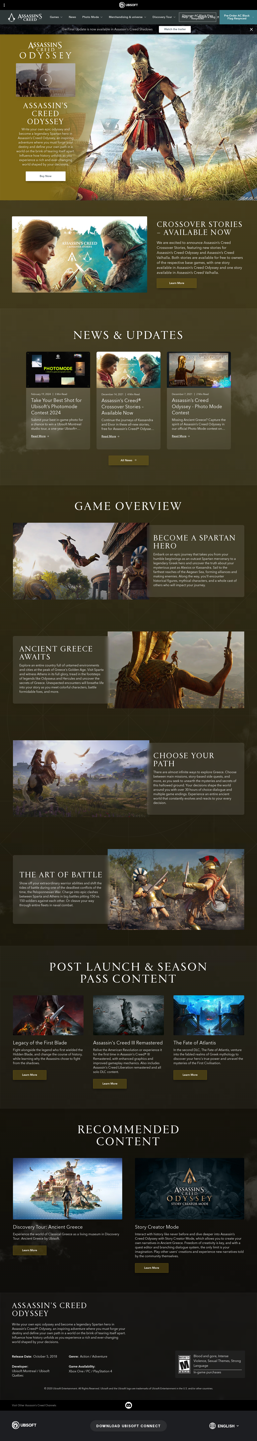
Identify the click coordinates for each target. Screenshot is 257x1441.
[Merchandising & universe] (127, 17)
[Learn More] (177, 283)
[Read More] (40, 436)
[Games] (56, 17)
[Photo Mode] (92, 17)
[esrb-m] (210, 1364)
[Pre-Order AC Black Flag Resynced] (238, 17)
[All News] (129, 460)
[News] (72, 17)
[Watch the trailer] (175, 29)
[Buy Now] (46, 176)
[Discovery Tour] (164, 17)
